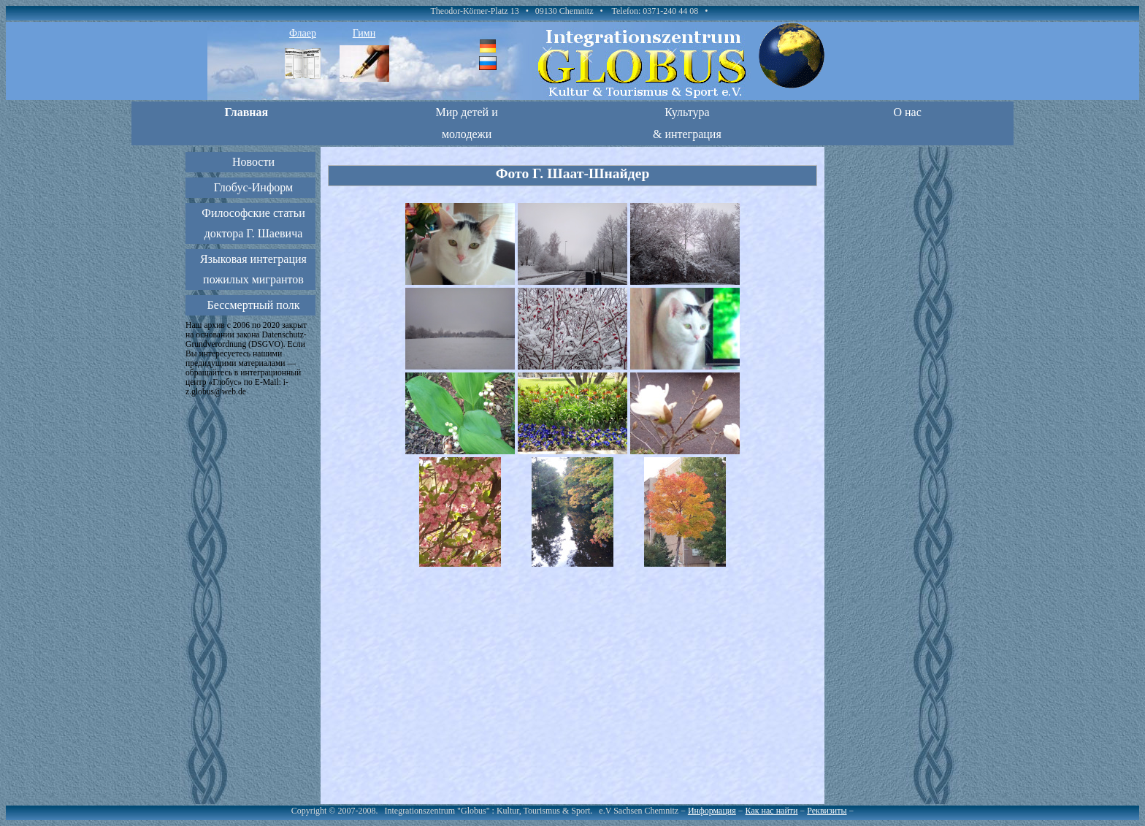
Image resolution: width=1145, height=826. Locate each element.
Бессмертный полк (253, 305)
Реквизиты (826, 811)
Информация (712, 811)
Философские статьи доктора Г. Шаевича (253, 223)
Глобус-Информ (253, 187)
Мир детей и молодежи (466, 123)
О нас (907, 112)
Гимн (364, 33)
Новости (253, 162)
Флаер (302, 33)
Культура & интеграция (687, 123)
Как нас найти (772, 811)
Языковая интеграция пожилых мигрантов (253, 269)
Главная (246, 112)
